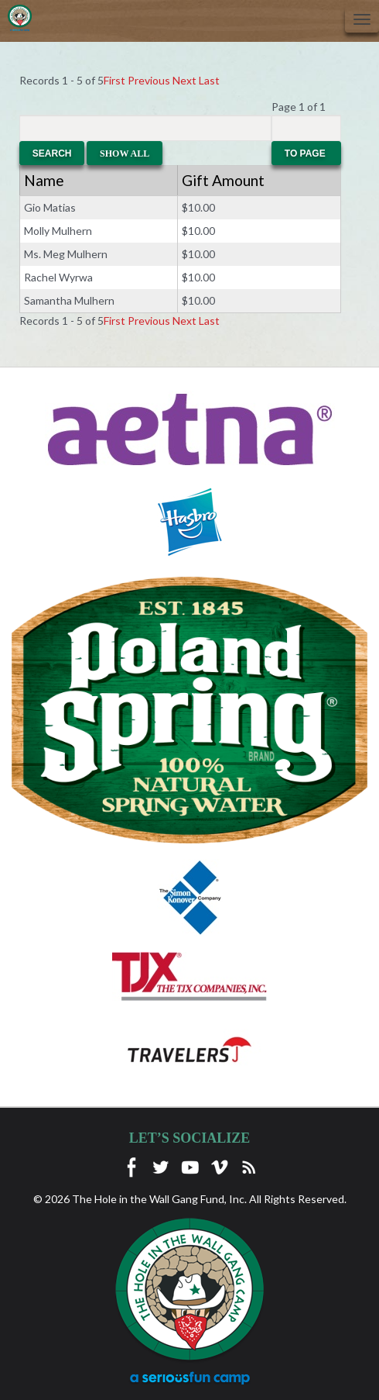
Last (209, 80)
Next (184, 80)
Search (52, 153)
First (114, 80)
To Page (306, 153)
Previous (149, 80)
